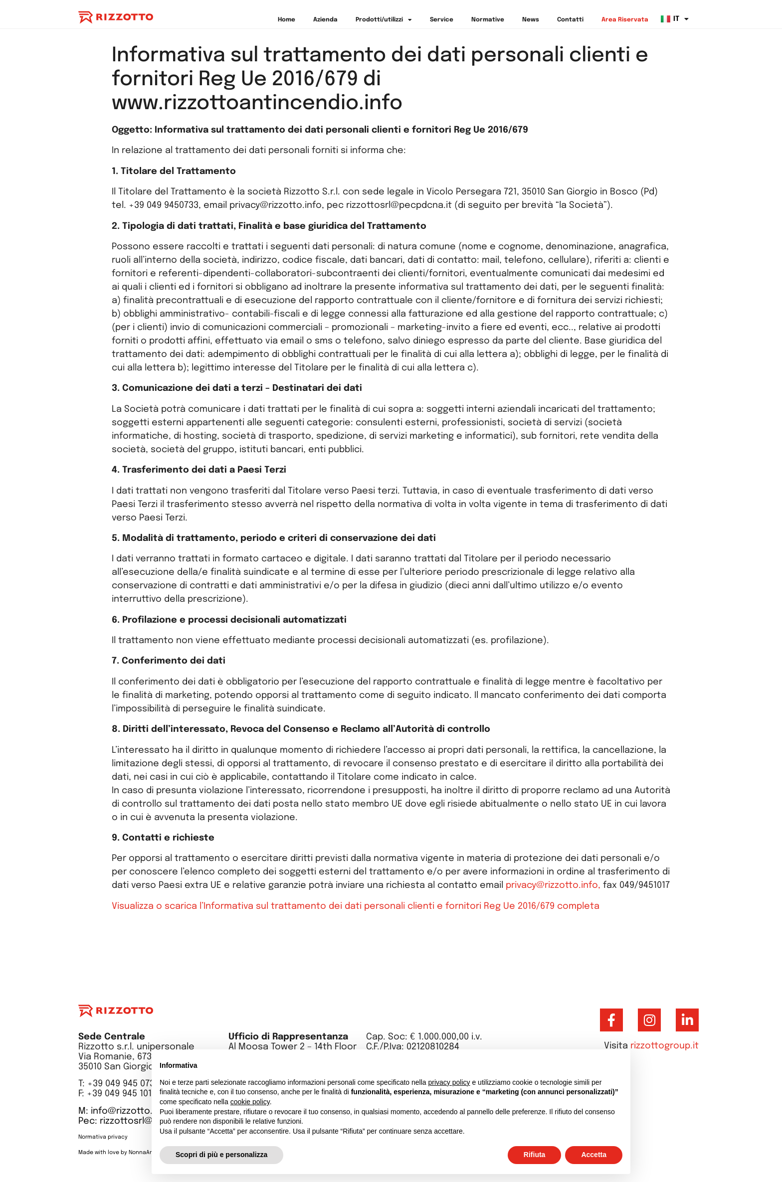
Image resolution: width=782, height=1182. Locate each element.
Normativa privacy (103, 1137)
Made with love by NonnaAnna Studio (128, 1153)
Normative (487, 20)
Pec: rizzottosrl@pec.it (128, 1121)
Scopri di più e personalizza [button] (221, 1155)
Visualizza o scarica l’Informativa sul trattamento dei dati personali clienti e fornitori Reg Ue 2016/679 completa (355, 906)
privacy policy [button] (449, 1082)
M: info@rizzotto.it (118, 1111)
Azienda (325, 20)
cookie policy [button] (250, 1102)
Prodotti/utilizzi (384, 20)
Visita (651, 1045)
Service (441, 20)
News (530, 20)
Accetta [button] (593, 1155)
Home (286, 20)
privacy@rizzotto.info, (554, 885)
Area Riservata (624, 20)
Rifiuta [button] (535, 1155)
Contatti (570, 20)
